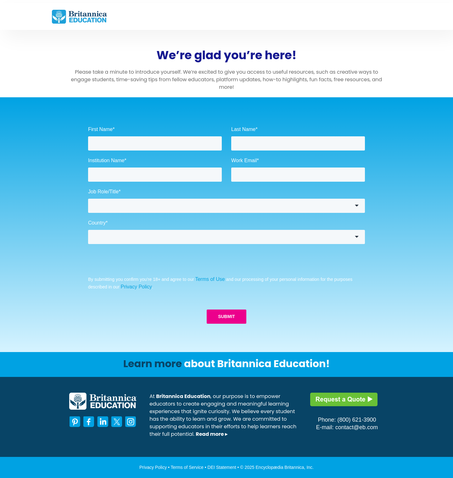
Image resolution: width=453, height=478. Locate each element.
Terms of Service (187, 467)
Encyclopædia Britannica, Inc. (285, 467)
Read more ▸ (211, 434)
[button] (226, 206)
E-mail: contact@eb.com (347, 427)
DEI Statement (223, 467)
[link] (79, 16)
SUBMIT (226, 316)
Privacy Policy (136, 286)
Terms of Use (210, 279)
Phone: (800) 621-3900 (347, 420)
